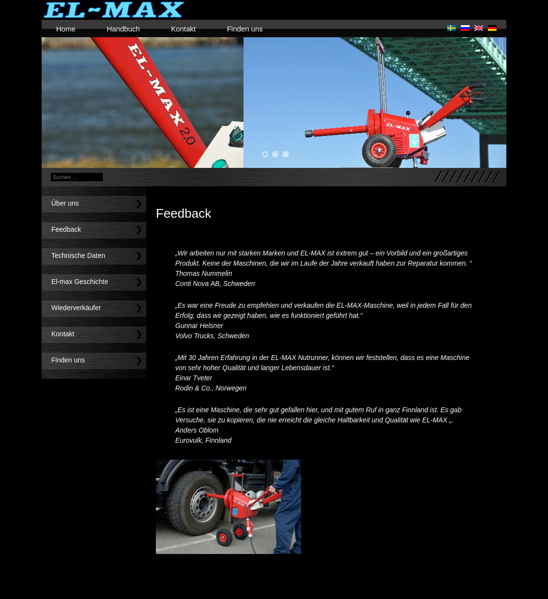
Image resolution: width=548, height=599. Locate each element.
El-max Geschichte (79, 281)
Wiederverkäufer (76, 308)
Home (66, 29)
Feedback (66, 229)
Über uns (65, 203)
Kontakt (183, 29)
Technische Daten (78, 255)
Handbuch (123, 29)
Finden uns (245, 29)
